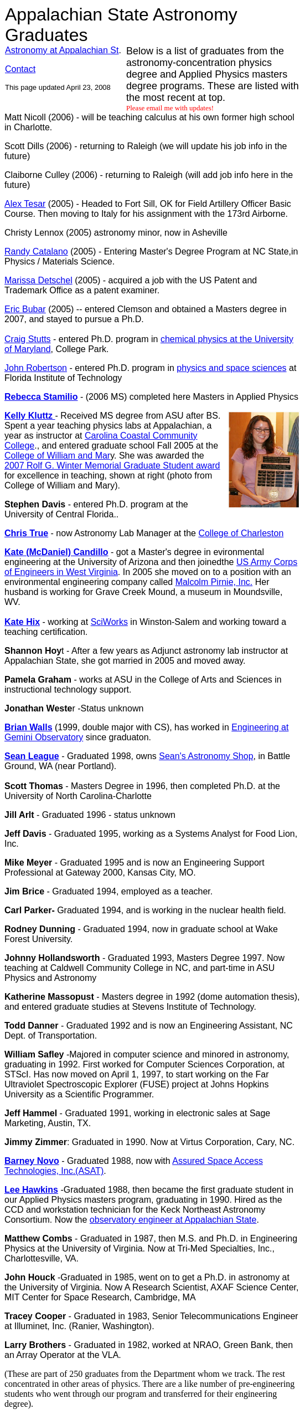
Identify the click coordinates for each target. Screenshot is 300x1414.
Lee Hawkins (31, 1189)
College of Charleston (240, 533)
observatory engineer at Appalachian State (173, 1219)
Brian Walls (28, 727)
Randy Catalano (36, 251)
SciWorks (109, 622)
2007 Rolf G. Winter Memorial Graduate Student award (112, 465)
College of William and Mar (57, 455)
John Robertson (35, 368)
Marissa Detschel (38, 280)
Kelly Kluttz (29, 415)
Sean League (31, 756)
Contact (20, 69)
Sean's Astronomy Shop (206, 756)
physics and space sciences (231, 368)
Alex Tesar (24, 203)
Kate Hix (22, 622)
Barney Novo (31, 1161)
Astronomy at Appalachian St (61, 50)
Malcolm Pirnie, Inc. (214, 582)
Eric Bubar (25, 309)
